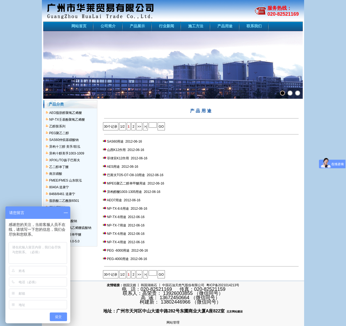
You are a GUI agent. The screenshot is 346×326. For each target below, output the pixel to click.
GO (161, 127)
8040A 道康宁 (59, 187)
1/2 (122, 127)
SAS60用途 (115, 141)
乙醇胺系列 (57, 126)
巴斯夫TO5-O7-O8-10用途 (126, 175)
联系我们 (254, 26)
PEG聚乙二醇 (59, 133)
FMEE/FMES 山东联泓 (65, 180)
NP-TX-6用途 (116, 234)
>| (145, 127)
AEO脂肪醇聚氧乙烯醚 (65, 113)
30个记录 (110, 127)
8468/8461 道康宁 (62, 194)
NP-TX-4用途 (116, 242)
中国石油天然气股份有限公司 (183, 285)
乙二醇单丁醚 (59, 167)
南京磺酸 (55, 174)
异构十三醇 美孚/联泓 (64, 147)
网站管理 (173, 322)
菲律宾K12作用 (118, 158)
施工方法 (195, 26)
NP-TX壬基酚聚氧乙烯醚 (67, 119)
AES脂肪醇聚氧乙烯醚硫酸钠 (70, 228)
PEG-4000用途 (118, 259)
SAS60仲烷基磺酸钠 (64, 140)
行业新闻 (166, 26)
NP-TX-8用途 (116, 217)
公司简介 (108, 26)
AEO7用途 (114, 200)
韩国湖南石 (149, 285)
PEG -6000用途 (118, 250)
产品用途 (224, 26)
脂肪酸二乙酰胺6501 (64, 201)
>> (139, 127)
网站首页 (78, 26)
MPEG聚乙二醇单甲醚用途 (126, 183)
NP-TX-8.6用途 (118, 208)
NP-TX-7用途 (116, 225)
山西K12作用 (116, 150)
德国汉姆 (129, 285)
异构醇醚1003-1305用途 (124, 192)
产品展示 (137, 26)
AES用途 (113, 167)
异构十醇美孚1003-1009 (66, 153)
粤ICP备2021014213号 (222, 285)
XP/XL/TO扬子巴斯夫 (64, 160)
